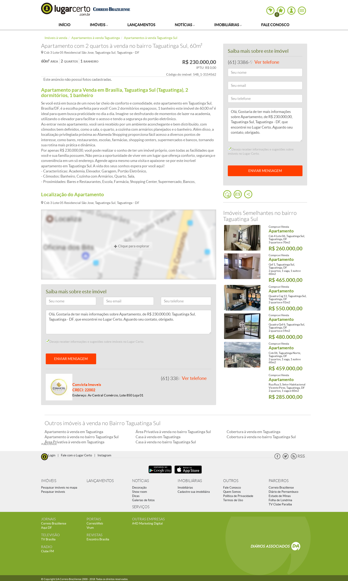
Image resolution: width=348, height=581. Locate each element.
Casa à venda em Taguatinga (158, 437)
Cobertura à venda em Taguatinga (253, 432)
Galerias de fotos (143, 500)
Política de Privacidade (238, 496)
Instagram (104, 455)
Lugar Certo (66, 9)
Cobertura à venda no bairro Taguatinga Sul (261, 437)
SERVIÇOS (140, 507)
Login (51, 455)
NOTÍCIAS (140, 481)
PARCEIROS (278, 481)
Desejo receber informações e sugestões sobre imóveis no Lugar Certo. (95, 341)
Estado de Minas (280, 496)
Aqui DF (46, 527)
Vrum (90, 527)
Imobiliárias (228, 25)
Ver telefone (194, 378)
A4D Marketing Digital (147, 523)
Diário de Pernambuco (283, 492)
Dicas (136, 496)
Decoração (139, 487)
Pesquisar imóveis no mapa (59, 487)
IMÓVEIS (48, 481)
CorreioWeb (95, 523)
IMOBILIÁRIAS (190, 481)
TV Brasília (48, 539)
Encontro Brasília (98, 539)
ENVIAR (265, 171)
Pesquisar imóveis (53, 492)
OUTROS (230, 481)
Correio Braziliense (281, 487)
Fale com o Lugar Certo (76, 455)
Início (64, 25)
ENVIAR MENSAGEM (71, 359)
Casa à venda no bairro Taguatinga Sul (166, 442)
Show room (139, 492)
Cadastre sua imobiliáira (194, 492)
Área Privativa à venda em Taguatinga (74, 442)
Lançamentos (141, 25)
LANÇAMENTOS (100, 481)
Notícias (185, 25)
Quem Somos (232, 492)
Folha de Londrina (280, 500)
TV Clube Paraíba (280, 504)
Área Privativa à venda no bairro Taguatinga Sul (173, 432)
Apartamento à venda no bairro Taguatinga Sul (82, 437)
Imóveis (99, 25)
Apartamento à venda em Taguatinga (74, 432)
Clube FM (47, 551)
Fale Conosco (275, 25)
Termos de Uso (233, 500)
